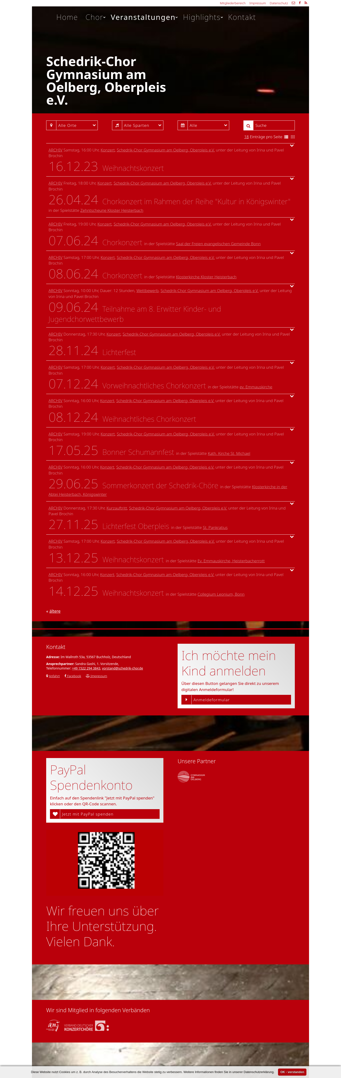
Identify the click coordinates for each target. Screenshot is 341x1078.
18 (246, 136)
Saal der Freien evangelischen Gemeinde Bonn (218, 243)
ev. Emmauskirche (256, 387)
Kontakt (242, 17)
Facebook (72, 676)
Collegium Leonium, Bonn (221, 594)
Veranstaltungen (145, 17)
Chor (95, 17)
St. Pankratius (215, 527)
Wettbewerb (147, 290)
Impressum (257, 3)
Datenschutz (279, 3)
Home (67, 17)
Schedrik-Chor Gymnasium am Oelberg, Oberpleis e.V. (166, 150)
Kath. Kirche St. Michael (229, 453)
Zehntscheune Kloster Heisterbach (111, 210)
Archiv (56, 150)
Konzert (108, 150)
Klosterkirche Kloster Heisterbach (206, 276)
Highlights (203, 17)
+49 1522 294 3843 (86, 668)
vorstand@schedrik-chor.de (122, 668)
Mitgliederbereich (233, 3)
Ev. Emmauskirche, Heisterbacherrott (231, 560)
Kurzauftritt (117, 508)
